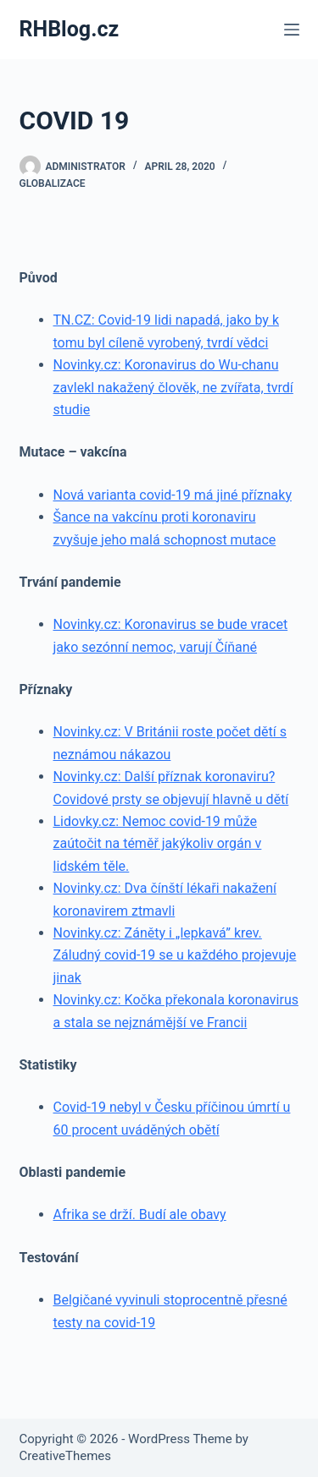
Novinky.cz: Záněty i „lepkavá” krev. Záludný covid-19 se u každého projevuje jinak (175, 955)
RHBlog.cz (70, 29)
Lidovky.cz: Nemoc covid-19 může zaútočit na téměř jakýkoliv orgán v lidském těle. (157, 843)
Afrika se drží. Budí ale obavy (139, 1214)
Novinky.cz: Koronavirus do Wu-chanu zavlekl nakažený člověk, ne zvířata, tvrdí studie (173, 387)
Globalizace (53, 183)
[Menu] (291, 29)
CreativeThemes (66, 1455)
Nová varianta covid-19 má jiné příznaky (172, 495)
